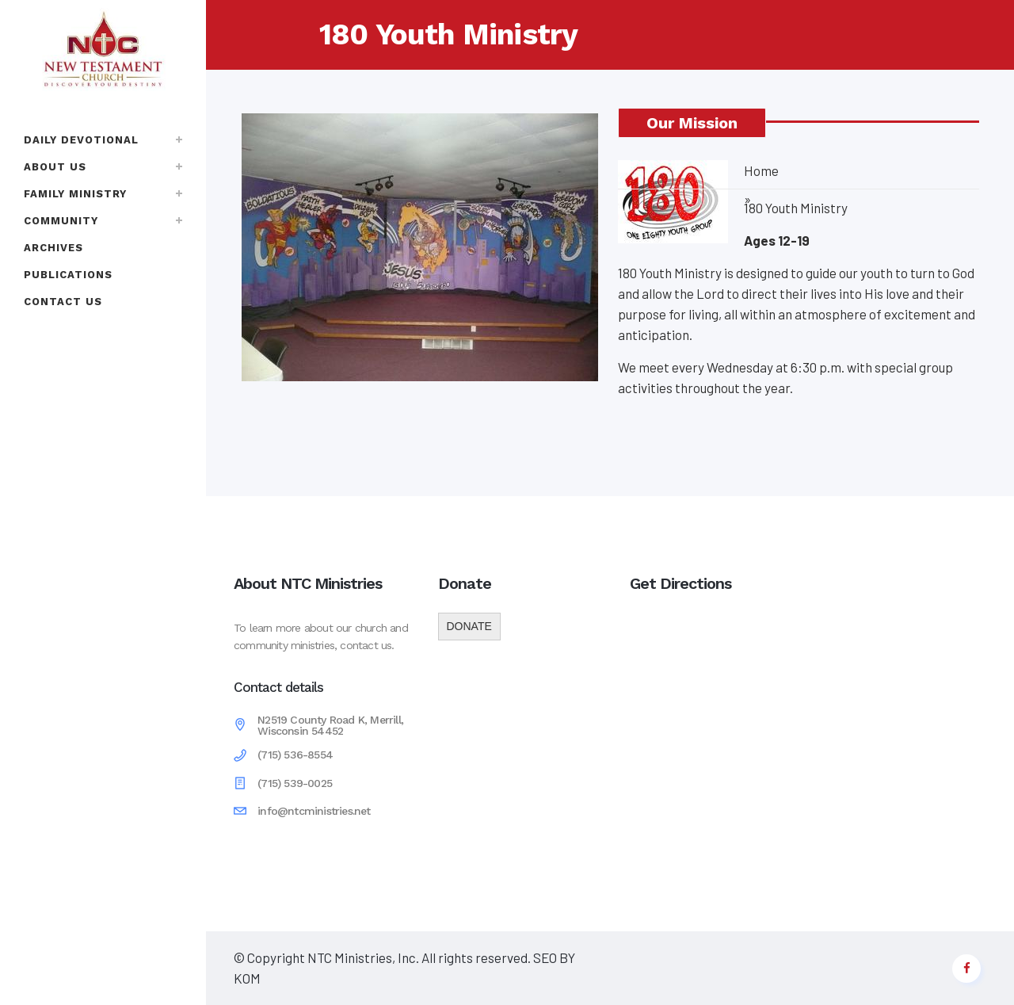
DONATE (469, 626)
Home (761, 170)
